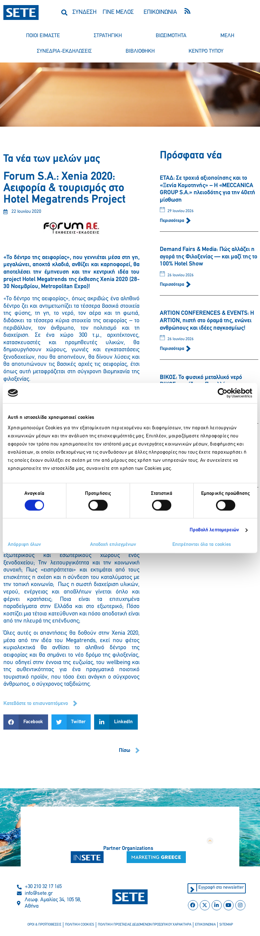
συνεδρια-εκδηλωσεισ (64, 51)
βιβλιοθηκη (140, 51)
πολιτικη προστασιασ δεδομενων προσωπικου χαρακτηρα (144, 925)
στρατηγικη (108, 36)
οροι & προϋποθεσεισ (44, 925)
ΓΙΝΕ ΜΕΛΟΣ (118, 12)
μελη (227, 36)
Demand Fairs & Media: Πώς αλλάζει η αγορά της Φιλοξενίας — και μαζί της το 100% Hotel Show (208, 256)
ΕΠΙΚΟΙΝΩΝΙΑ (160, 12)
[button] (64, 12)
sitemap (226, 925)
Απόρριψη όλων (24, 544)
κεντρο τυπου (206, 51)
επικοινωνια (205, 925)
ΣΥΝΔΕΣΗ (84, 12)
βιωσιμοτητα (171, 36)
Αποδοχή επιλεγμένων (113, 544)
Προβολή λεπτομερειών (214, 529)
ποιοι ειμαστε (43, 36)
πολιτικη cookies (79, 925)
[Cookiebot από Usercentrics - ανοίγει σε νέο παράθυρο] (222, 393)
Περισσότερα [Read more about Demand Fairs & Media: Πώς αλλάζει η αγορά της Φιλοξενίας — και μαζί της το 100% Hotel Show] (172, 284)
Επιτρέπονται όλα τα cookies (201, 544)
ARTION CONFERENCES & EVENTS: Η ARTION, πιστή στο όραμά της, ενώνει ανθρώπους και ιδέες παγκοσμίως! (207, 320)
